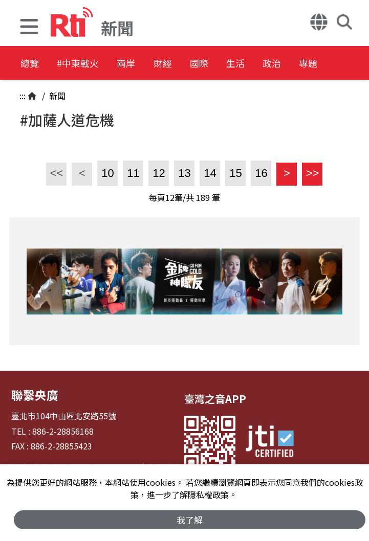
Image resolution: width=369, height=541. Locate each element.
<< (54, 173)
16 (261, 173)
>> (310, 173)
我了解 (190, 518)
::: (22, 95)
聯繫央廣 (31, 393)
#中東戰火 (90, 63)
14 (210, 173)
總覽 (30, 63)
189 (203, 197)
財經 (195, 63)
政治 (333, 63)
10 (107, 173)
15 (235, 173)
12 (159, 173)
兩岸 (149, 63)
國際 (241, 63)
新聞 (56, 95)
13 (184, 173)
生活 (287, 63)
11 (133, 173)
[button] (29, 27)
